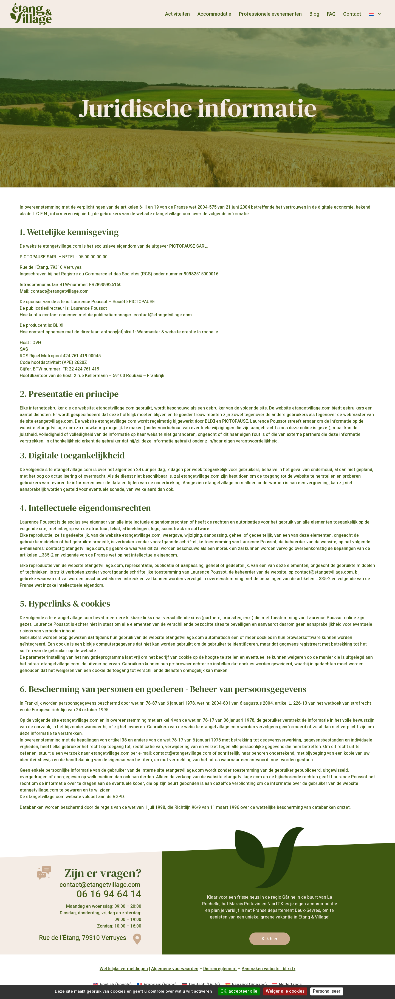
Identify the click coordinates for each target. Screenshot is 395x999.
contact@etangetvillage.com (100, 885)
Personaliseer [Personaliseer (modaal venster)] (326, 991)
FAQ (331, 14)
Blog (314, 14)
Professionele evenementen (270, 14)
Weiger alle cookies (285, 991)
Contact (352, 14)
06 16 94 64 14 (109, 894)
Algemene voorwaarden (174, 968)
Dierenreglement (220, 968)
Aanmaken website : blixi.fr (268, 968)
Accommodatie (214, 14)
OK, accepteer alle (239, 991)
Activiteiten (177, 14)
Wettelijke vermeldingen (124, 968)
